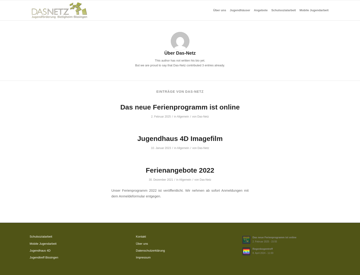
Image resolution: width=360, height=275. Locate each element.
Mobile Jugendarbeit (43, 243)
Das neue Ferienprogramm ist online (180, 107)
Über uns (142, 243)
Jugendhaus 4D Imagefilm (180, 138)
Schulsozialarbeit (41, 236)
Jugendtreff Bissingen (44, 257)
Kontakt (141, 236)
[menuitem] (219, 10)
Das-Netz (203, 116)
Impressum (143, 257)
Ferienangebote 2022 (180, 170)
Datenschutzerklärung (150, 250)
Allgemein (183, 116)
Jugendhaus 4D (40, 250)
